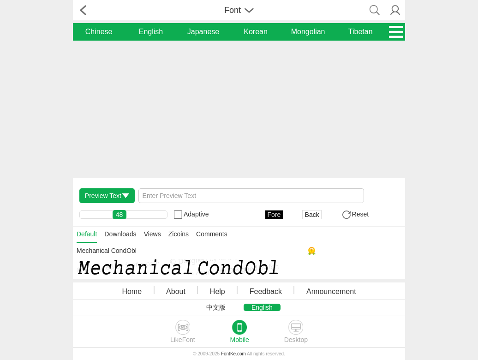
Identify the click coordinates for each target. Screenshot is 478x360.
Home (132, 291)
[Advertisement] (239, 109)
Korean (256, 32)
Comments (211, 234)
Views (152, 234)
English (151, 32)
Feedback (266, 291)
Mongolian (308, 32)
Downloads (120, 234)
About (175, 291)
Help (217, 291)
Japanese (203, 32)
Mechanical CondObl (107, 250)
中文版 (216, 307)
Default (87, 234)
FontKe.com (233, 353)
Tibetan (360, 32)
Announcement (331, 291)
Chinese (99, 32)
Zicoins (178, 234)
